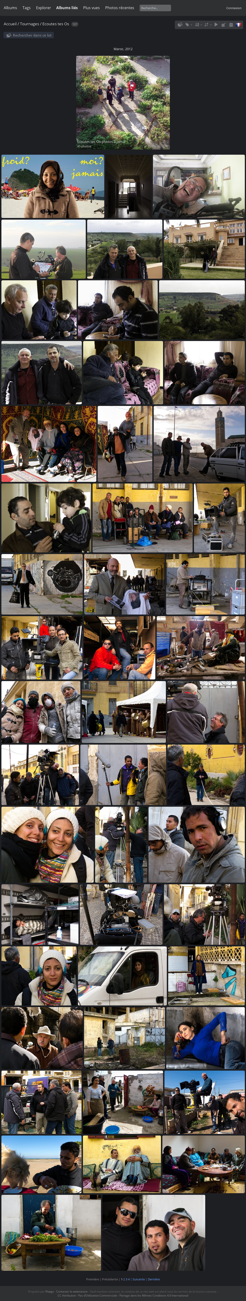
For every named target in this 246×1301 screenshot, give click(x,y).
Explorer (43, 7)
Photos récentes (119, 7)
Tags (26, 7)
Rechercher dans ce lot (32, 35)
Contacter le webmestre (72, 1292)
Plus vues (91, 7)
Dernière (154, 1279)
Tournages (29, 23)
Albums (10, 7)
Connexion (234, 8)
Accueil (10, 23)
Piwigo (49, 1292)
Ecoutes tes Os (55, 23)
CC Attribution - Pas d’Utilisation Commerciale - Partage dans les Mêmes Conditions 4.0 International (123, 1295)
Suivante (139, 1279)
